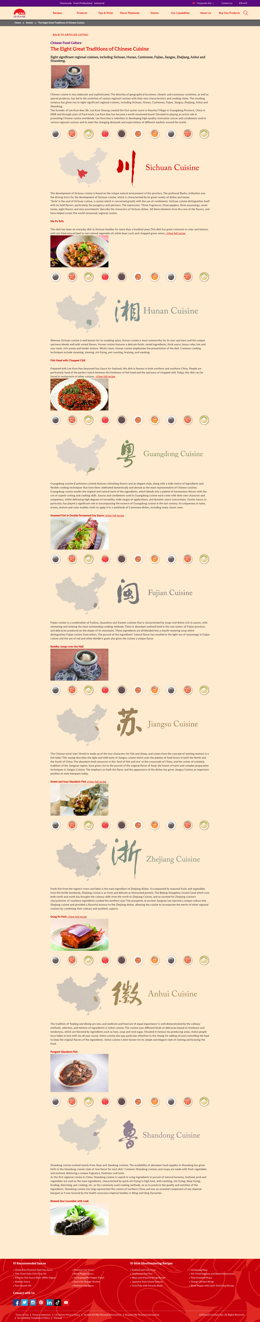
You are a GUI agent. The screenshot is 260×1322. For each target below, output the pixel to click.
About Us (205, 13)
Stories (154, 13)
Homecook (66, 3)
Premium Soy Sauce (84, 1270)
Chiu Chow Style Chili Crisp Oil (30, 1274)
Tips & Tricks (105, 13)
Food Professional (82, 3)
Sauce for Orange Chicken (87, 1282)
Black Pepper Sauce (84, 1274)
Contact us (227, 3)
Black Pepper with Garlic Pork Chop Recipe (212, 1286)
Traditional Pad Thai (142, 1274)
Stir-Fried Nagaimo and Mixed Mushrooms (212, 1274)
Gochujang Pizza (199, 1270)
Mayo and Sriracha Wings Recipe (148, 1278)
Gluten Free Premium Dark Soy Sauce (34, 1270)
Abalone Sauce (22, 1282)
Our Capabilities (180, 13)
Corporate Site (202, 3)
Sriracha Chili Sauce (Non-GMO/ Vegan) (35, 1278)
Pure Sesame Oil (23, 1286)
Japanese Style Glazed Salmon (147, 1282)
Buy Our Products (229, 13)
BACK (56, 35)
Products (82, 13)
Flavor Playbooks (130, 13)
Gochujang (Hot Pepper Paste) (89, 1278)
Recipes (57, 13)
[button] (248, 13)
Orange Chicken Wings (202, 1282)
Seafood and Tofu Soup (144, 1270)
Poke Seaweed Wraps (201, 1278)
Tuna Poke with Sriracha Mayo (147, 1286)
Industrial (99, 3)
